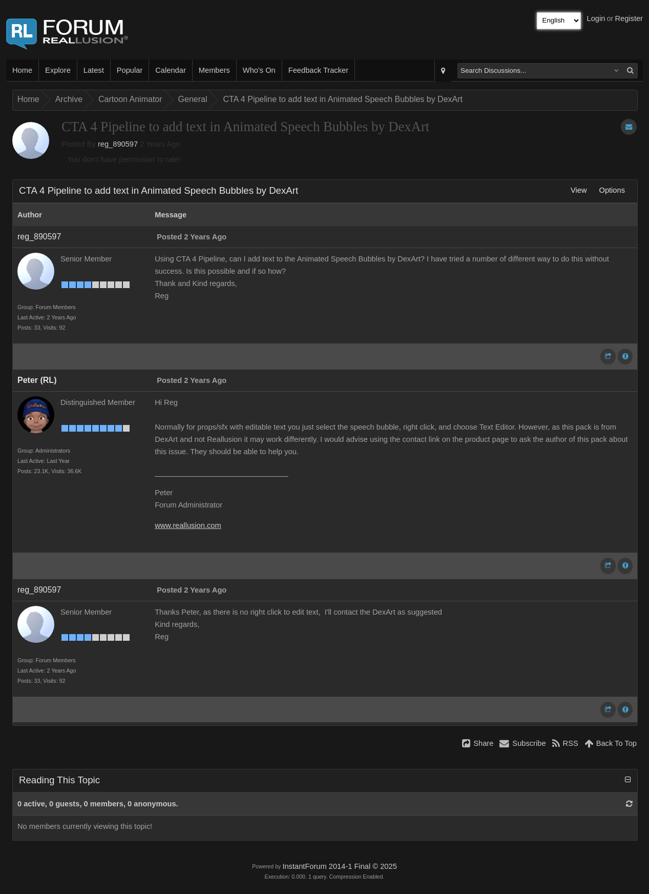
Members (214, 70)
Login (596, 18)
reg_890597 (118, 144)
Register (629, 18)
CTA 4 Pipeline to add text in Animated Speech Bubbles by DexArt (343, 99)
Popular (130, 70)
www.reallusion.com (188, 525)
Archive (68, 99)
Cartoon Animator (130, 99)
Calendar (170, 70)
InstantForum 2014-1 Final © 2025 (339, 866)
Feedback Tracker (318, 70)
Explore (58, 70)
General (192, 99)
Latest (93, 70)
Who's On (259, 70)
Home (22, 70)
